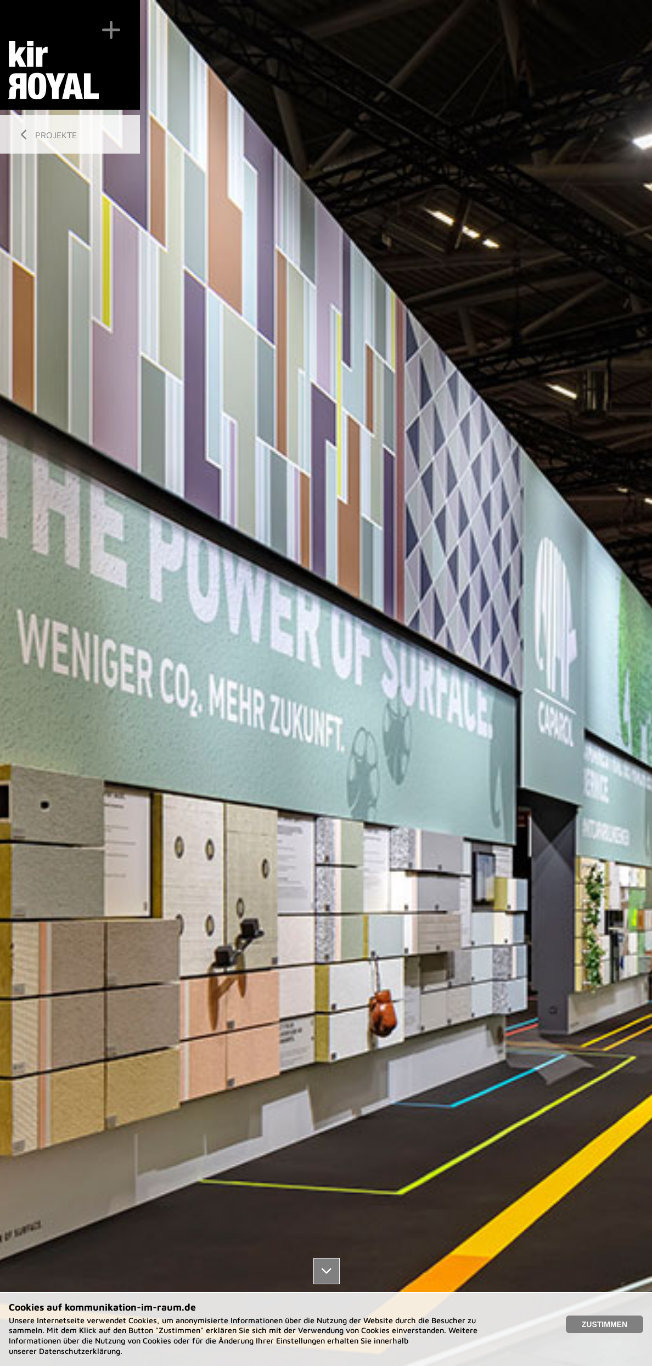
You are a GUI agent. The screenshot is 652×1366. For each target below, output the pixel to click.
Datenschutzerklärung (79, 1351)
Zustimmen (604, 1324)
